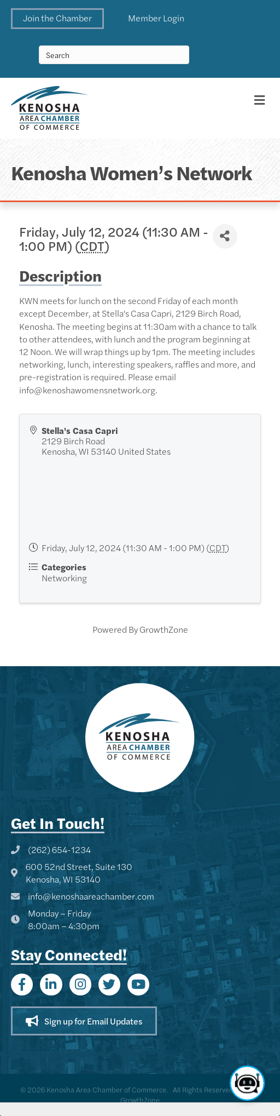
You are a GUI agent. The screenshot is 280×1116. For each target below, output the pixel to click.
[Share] (225, 236)
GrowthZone (163, 629)
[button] (57, 18)
